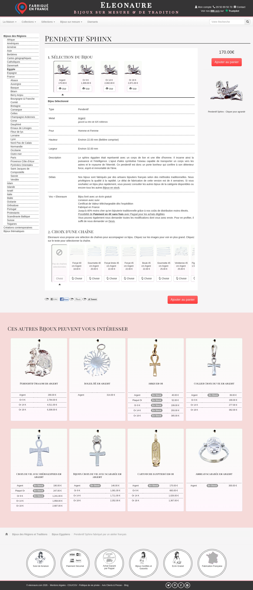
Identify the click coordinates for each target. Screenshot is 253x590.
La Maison (10, 21)
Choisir (77, 278)
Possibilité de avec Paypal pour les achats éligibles (121, 214)
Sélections (48, 21)
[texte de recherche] (226, 22)
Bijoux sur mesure (71, 21)
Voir (62, 88)
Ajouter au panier (227, 62)
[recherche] (247, 22)
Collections (29, 21)
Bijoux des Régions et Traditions (29, 534)
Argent (81, 118)
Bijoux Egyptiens (60, 534)
